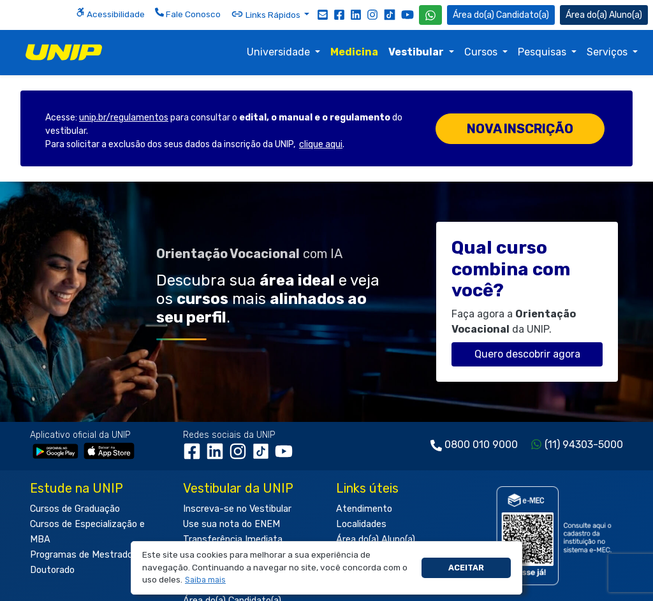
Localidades (361, 524)
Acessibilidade (110, 13)
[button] (205, 580)
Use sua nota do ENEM (231, 524)
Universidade (279, 52)
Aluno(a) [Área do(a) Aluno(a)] (604, 15)
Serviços (608, 52)
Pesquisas (543, 52)
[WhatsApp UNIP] (430, 15)
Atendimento (364, 508)
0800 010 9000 (481, 444)
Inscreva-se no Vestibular (237, 508)
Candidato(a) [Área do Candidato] (501, 15)
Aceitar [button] (466, 567)
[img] (63, 52)
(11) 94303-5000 (584, 444)
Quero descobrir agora (527, 354)
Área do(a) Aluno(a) (375, 539)
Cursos (482, 52)
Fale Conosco (188, 13)
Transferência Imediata (232, 539)
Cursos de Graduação (75, 508)
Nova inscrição (520, 128)
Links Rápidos (266, 14)
